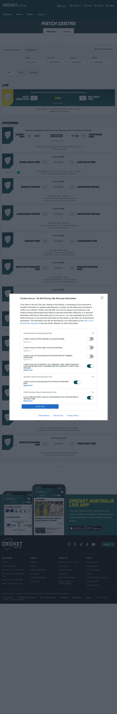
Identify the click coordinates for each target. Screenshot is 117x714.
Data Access (58, 416)
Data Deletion (44, 416)
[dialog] (58, 357)
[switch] (90, 338)
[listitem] (59, 333)
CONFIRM (40, 406)
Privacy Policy (72, 416)
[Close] (102, 298)
